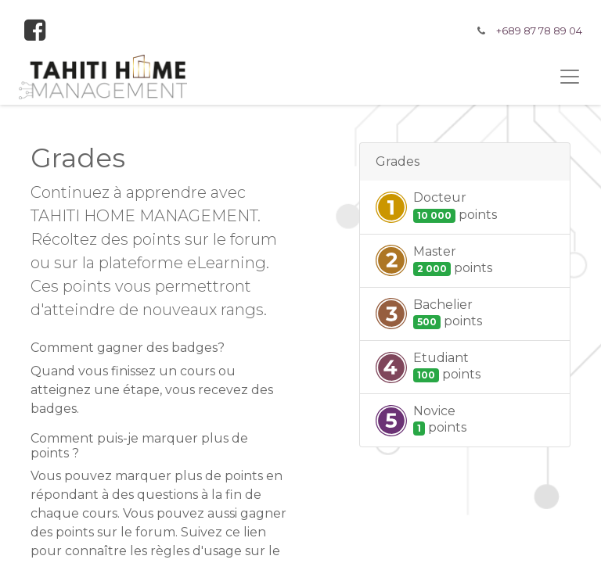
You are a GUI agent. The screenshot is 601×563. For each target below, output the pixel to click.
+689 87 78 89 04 (539, 31)
